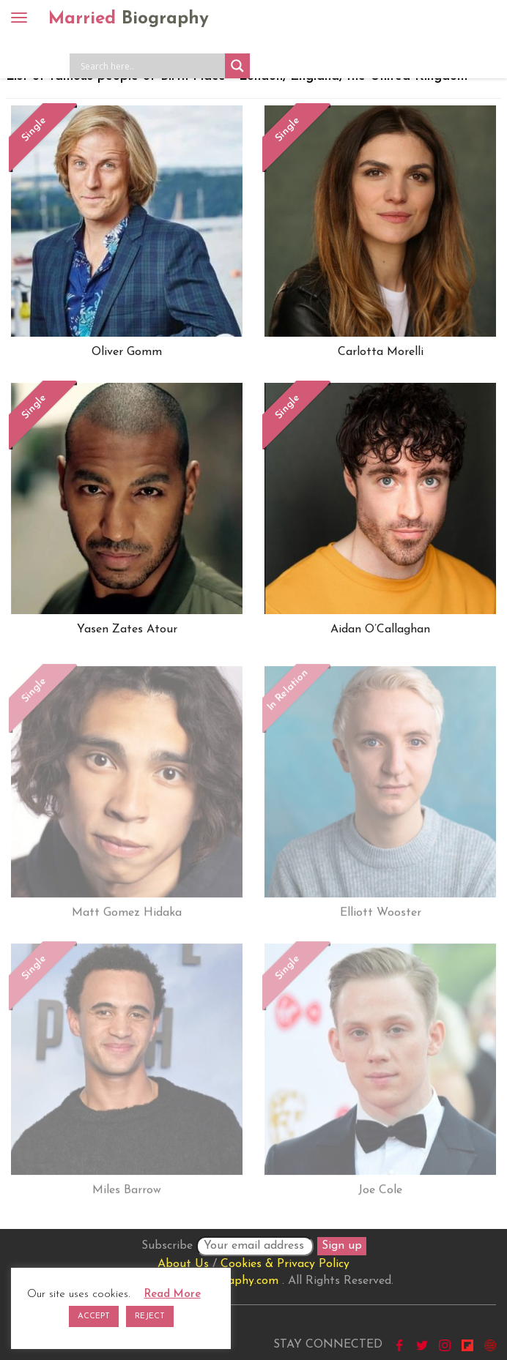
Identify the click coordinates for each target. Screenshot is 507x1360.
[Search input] (151, 65)
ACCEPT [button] (94, 1316)
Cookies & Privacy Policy (285, 1264)
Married (128, 19)
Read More (172, 1294)
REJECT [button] (150, 1316)
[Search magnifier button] (237, 65)
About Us (183, 1264)
